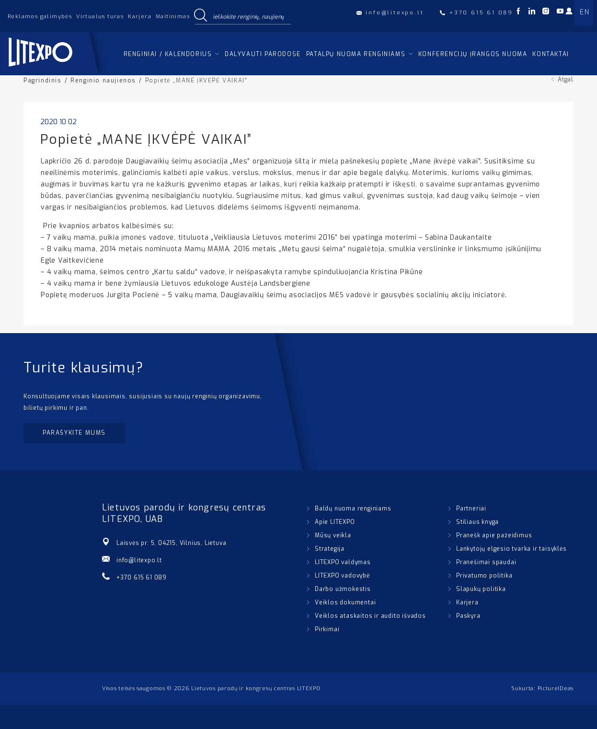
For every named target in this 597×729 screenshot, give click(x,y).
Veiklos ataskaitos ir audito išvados (370, 616)
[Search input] (250, 15)
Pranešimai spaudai (486, 562)
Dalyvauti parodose (263, 54)
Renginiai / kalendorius (168, 54)
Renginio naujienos (103, 80)
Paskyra (468, 616)
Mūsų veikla (333, 535)
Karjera (139, 16)
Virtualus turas (100, 16)
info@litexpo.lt (139, 560)
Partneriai (471, 508)
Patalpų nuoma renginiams (355, 54)
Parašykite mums (74, 433)
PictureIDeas (556, 688)
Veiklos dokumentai (345, 602)
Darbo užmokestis (343, 589)
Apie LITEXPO (335, 522)
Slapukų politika (481, 589)
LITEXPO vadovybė (342, 575)
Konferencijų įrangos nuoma (473, 54)
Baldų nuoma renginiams (353, 508)
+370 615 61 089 (141, 577)
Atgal (566, 79)
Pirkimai (327, 629)
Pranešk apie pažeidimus (494, 535)
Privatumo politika (484, 575)
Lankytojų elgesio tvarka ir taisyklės (511, 549)
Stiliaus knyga (477, 522)
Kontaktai (550, 54)
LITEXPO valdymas (343, 562)
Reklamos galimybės (40, 16)
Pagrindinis (42, 80)
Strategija (329, 549)
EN (584, 12)
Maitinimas (173, 16)
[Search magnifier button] (200, 16)
